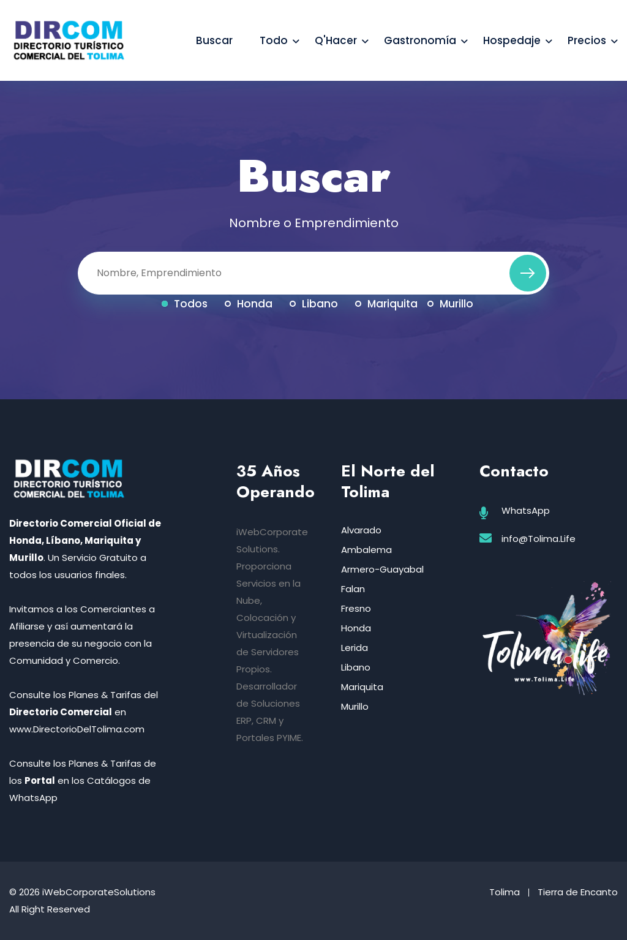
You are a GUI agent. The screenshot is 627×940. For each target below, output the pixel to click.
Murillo (450, 303)
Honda (248, 303)
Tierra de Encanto (578, 891)
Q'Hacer (336, 40)
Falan (353, 588)
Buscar (214, 40)
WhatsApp (525, 510)
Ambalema (366, 549)
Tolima (504, 891)
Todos (185, 303)
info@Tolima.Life (538, 538)
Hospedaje (512, 40)
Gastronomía (420, 40)
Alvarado (361, 530)
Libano (314, 303)
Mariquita (386, 303)
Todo (274, 40)
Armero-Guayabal (382, 569)
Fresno (356, 608)
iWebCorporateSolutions (99, 891)
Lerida (354, 647)
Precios (587, 40)
